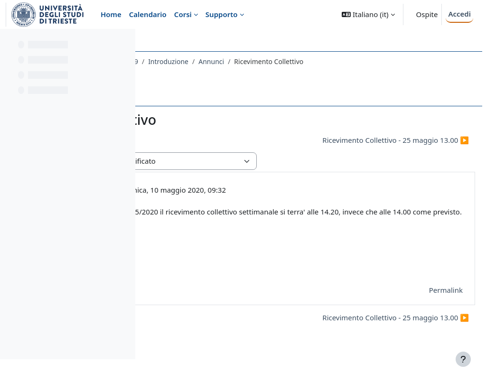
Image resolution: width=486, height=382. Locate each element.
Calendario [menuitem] (148, 14)
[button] (368, 14)
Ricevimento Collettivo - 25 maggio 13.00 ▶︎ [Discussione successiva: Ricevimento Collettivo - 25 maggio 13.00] (372, 140)
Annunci (354, 61)
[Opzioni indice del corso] (123, 42)
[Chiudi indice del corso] (10, 42)
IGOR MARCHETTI (220, 190)
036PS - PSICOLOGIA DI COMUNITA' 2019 (217, 61)
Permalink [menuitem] (423, 301)
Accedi (459, 14)
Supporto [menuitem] (222, 14)
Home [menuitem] (111, 14)
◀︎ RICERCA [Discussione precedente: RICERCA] (179, 140)
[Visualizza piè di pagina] (463, 359)
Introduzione (311, 61)
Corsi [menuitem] (183, 14)
